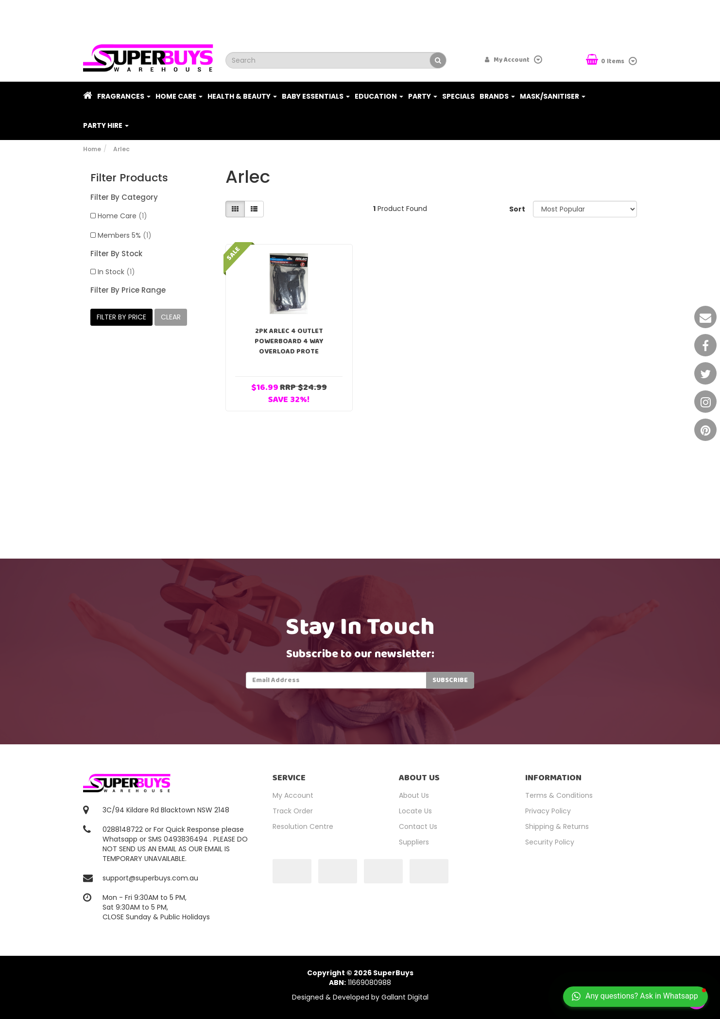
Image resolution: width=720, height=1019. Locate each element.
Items (606, 60)
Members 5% (125, 235)
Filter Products (129, 178)
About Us (414, 795)
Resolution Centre (303, 826)
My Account (293, 795)
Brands (497, 96)
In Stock (116, 272)
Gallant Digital (405, 997)
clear (171, 317)
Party (422, 96)
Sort (517, 209)
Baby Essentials (316, 96)
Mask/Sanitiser (552, 96)
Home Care (179, 96)
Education (379, 96)
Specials (458, 96)
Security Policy (549, 842)
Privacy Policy (548, 811)
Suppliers (414, 842)
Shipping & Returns (557, 826)
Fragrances (124, 96)
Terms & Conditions (559, 795)
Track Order (293, 811)
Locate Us (415, 811)
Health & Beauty (242, 96)
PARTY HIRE (106, 125)
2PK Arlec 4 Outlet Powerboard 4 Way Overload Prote (289, 341)
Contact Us (418, 826)
